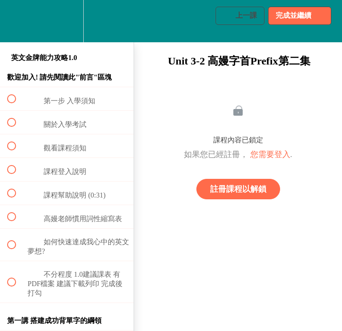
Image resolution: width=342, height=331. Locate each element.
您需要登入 (270, 154)
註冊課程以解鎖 (238, 189)
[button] (16, 21)
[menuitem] (66, 21)
